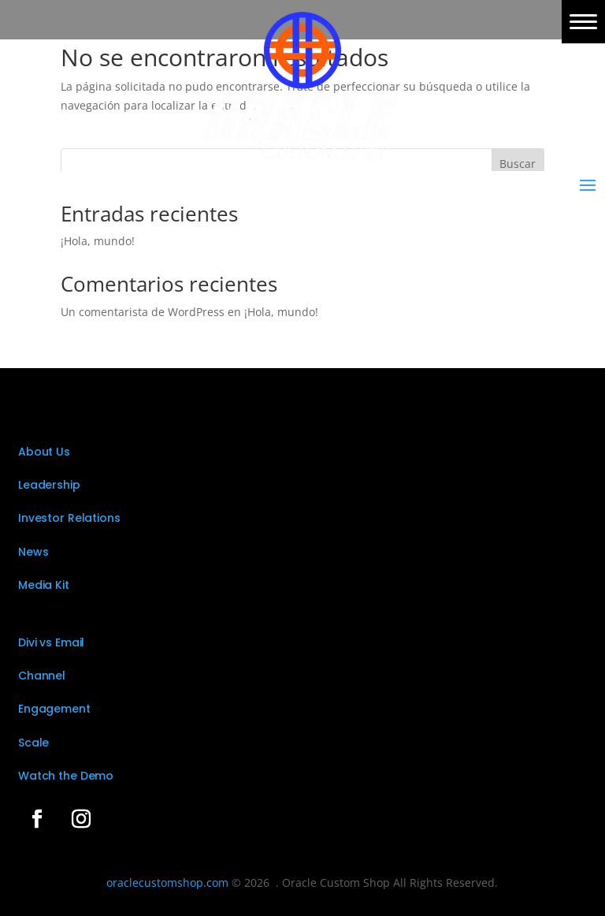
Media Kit (43, 585)
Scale (33, 742)
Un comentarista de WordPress (143, 311)
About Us (44, 452)
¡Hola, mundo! (98, 240)
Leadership (49, 485)
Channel (41, 675)
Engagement (54, 709)
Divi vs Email (51, 642)
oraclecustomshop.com (167, 882)
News (33, 552)
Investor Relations (69, 518)
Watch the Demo (65, 776)
